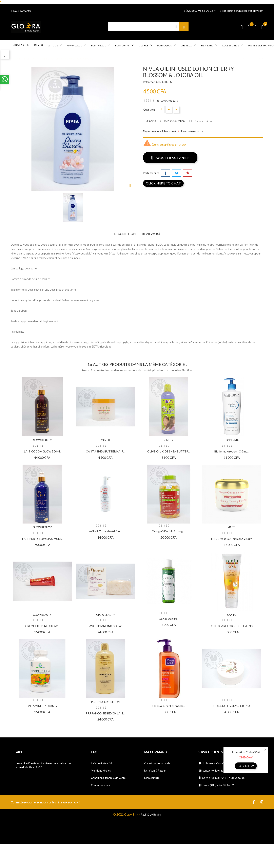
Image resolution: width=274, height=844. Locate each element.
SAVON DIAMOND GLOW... (105, 626)
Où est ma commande (157, 763)
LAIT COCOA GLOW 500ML (42, 451)
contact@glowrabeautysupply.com (241, 11)
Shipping (150, 121)
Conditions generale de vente (108, 777)
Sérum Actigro (168, 618)
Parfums (55, 45)
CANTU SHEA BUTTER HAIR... (105, 451)
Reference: (149, 82)
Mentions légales (101, 770)
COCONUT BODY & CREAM (231, 706)
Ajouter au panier (170, 157)
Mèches (146, 45)
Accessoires (233, 45)
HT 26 (231, 527)
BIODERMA (232, 440)
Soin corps (125, 45)
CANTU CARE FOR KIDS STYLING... (232, 626)
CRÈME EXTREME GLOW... (42, 626)
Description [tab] (125, 234)
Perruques (167, 45)
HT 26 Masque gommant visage (231, 538)
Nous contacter (21, 11)
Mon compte (151, 777)
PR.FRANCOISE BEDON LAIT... (105, 713)
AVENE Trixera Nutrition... (105, 531)
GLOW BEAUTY (42, 440)
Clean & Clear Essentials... (168, 706)
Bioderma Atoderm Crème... (231, 451)
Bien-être (209, 45)
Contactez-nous (100, 785)
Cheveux (189, 45)
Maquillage (77, 45)
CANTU (105, 440)
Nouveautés (21, 45)
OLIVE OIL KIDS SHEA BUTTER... (168, 451)
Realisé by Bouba (151, 814)
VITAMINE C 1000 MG (42, 706)
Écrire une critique (201, 121)
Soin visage (101, 45)
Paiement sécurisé (101, 763)
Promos (38, 45)
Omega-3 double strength (168, 531)
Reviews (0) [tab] (151, 234)
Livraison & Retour (155, 770)
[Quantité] (161, 109)
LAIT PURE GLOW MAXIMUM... (42, 538)
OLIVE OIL (168, 440)
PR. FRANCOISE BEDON (105, 702)
